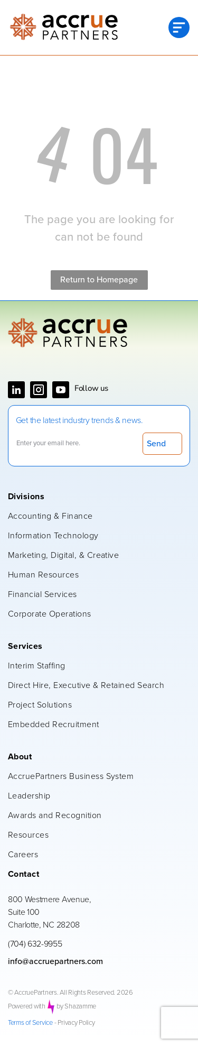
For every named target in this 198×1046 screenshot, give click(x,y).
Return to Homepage (99, 280)
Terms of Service (30, 1023)
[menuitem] (94, 497)
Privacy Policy (76, 1023)
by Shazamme (76, 1006)
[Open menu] (179, 27)
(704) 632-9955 (35, 944)
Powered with (26, 1006)
